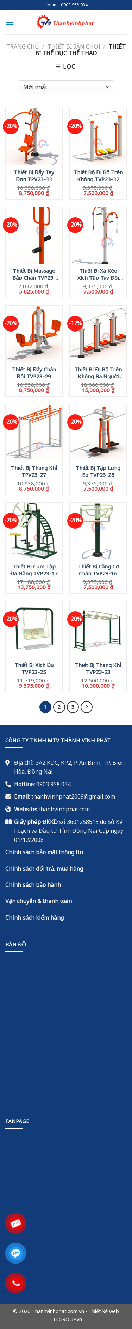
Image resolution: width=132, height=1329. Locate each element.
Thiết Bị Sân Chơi (74, 46)
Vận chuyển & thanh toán (38, 901)
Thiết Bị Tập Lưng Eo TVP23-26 (98, 471)
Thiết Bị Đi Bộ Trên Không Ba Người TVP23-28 (98, 372)
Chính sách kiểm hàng (34, 917)
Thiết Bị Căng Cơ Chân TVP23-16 (98, 569)
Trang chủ (22, 46)
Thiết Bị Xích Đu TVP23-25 (34, 668)
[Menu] (9, 22)
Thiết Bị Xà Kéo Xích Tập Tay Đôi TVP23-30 (98, 273)
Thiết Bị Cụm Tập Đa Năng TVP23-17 (34, 569)
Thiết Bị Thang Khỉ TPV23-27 (34, 471)
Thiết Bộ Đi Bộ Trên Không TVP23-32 (98, 175)
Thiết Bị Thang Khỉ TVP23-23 (98, 668)
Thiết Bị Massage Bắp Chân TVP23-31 (34, 273)
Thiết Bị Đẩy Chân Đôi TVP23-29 (34, 372)
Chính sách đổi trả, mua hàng (44, 869)
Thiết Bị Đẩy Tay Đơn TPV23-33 (34, 175)
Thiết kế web (104, 1311)
